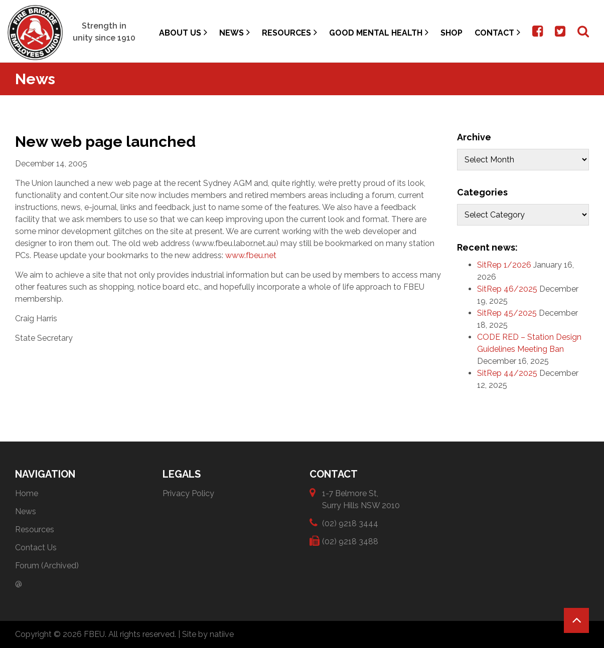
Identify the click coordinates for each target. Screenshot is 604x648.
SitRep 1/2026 (504, 265)
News (234, 32)
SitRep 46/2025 (507, 289)
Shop (451, 33)
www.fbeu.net (250, 255)
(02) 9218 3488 (350, 541)
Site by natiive (208, 634)
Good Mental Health (378, 32)
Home (26, 493)
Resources (289, 32)
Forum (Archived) (47, 565)
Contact (497, 32)
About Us (183, 32)
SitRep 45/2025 (507, 313)
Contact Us (36, 547)
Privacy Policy (188, 493)
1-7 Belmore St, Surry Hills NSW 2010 (361, 499)
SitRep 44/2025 (507, 373)
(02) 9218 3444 (350, 523)
